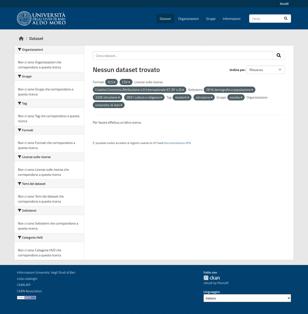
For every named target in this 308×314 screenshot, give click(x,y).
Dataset (165, 18)
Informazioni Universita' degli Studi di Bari (46, 272)
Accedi (284, 3)
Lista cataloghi (27, 278)
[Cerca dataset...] (270, 18)
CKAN (212, 277)
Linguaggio (211, 291)
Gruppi (210, 18)
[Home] (21, 38)
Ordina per (237, 69)
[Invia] (286, 18)
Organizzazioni (188, 18)
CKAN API (24, 284)
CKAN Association (29, 290)
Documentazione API (177, 143)
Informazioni (232, 18)
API (155, 143)
